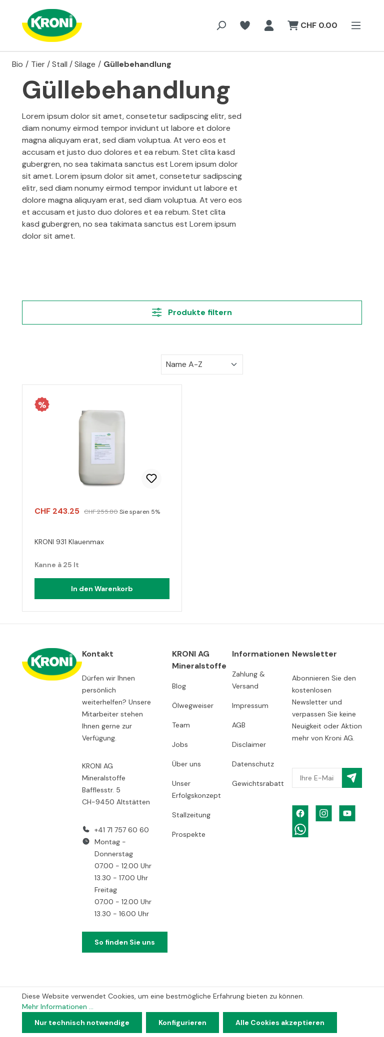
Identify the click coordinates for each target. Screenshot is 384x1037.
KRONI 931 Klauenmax (69, 541)
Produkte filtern (192, 312)
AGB (239, 724)
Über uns (186, 763)
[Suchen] (221, 25)
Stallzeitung (191, 814)
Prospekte (189, 834)
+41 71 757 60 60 (121, 829)
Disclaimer (249, 744)
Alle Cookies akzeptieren (280, 1022)
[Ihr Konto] (269, 25)
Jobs (180, 744)
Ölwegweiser (193, 705)
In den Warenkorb (102, 588)
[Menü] (353, 25)
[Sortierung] (202, 364)
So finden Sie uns (124, 942)
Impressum (250, 705)
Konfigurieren (182, 1022)
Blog (179, 686)
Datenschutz (253, 763)
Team (181, 724)
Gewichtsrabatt (258, 783)
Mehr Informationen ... (58, 1006)
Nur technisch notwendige (82, 1022)
